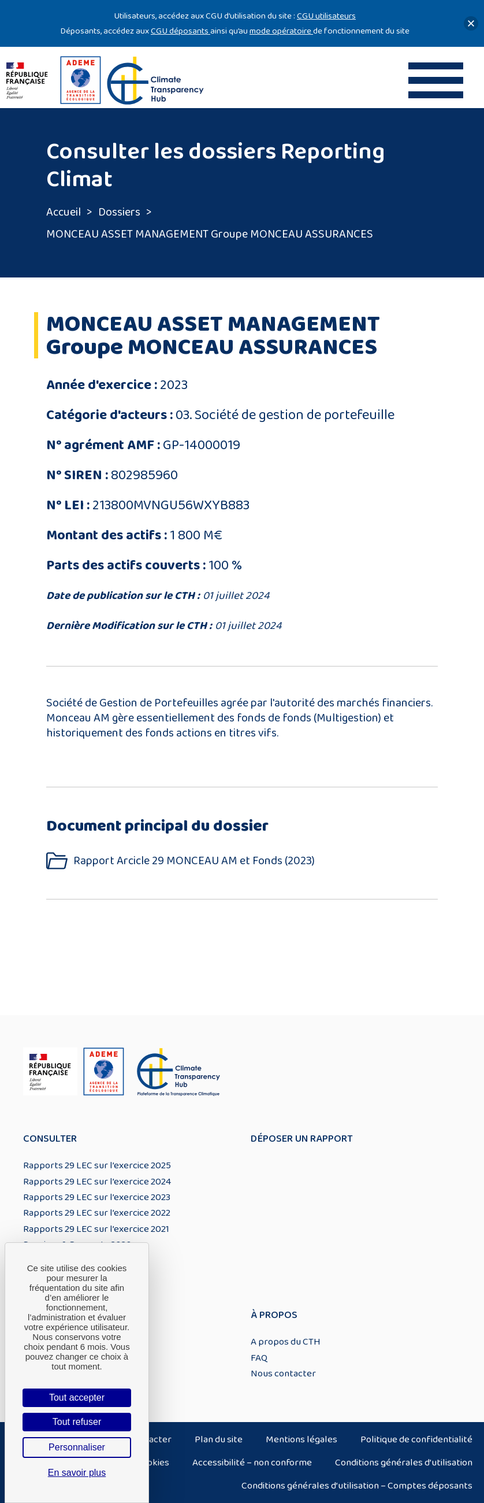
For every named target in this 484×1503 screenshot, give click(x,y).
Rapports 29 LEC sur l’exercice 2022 (96, 1212)
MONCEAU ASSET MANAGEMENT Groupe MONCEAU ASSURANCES (209, 234)
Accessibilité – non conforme (252, 1462)
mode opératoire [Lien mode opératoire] (281, 31)
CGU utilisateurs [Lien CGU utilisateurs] (326, 16)
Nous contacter (283, 1373)
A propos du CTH (286, 1341)
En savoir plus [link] (77, 1473)
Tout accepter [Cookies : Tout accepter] (77, 1397)
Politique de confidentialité (416, 1439)
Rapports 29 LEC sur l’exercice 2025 (97, 1165)
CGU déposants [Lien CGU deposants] (180, 31)
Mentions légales (301, 1439)
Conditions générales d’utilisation (403, 1462)
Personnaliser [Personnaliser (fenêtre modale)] (77, 1447)
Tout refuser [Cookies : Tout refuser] (77, 1422)
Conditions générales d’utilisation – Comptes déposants (356, 1485)
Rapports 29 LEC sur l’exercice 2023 (96, 1197)
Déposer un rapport (302, 1138)
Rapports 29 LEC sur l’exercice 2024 (97, 1181)
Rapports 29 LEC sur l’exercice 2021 (96, 1229)
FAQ (259, 1357)
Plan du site (219, 1439)
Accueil (63, 212)
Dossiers (119, 212)
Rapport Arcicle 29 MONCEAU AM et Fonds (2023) (194, 861)
